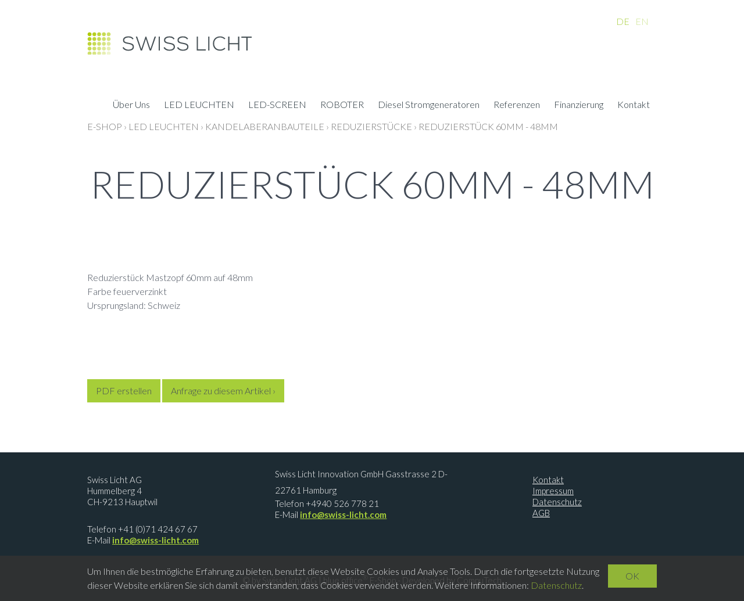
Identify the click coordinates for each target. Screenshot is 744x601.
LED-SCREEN (277, 106)
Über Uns (131, 106)
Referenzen (516, 106)
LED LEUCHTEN (199, 106)
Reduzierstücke (371, 126)
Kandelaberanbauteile (264, 126)
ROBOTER (342, 106)
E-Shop (104, 126)
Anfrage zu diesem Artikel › (223, 390)
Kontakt (633, 106)
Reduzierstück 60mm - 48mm (488, 126)
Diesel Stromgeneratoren (429, 106)
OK (632, 575)
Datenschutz (557, 501)
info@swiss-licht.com (155, 540)
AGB (541, 513)
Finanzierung (578, 106)
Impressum (553, 490)
